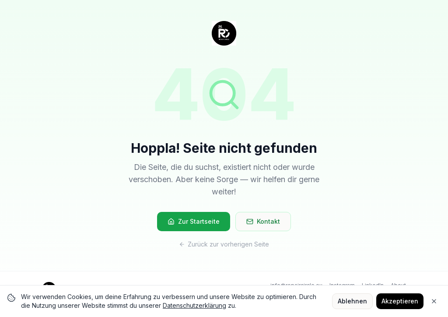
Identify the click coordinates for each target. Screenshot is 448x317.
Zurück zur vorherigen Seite (224, 244)
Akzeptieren (400, 301)
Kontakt (263, 221)
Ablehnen (352, 301)
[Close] (434, 301)
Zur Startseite (194, 221)
